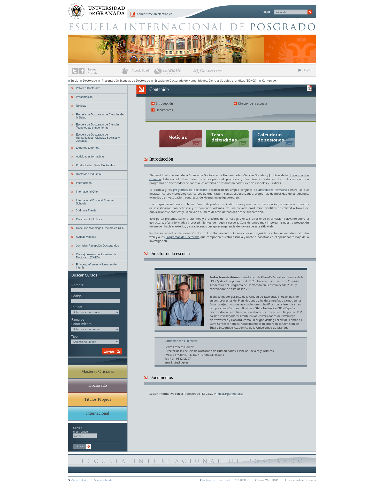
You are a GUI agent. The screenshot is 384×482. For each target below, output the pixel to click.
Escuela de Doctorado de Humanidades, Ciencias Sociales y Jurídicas (98, 137)
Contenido (269, 80)
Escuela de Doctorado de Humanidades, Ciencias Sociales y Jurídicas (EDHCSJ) (206, 80)
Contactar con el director (181, 341)
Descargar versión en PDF (309, 88)
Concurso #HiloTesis (89, 219)
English (308, 70)
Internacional (84, 182)
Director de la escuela (252, 103)
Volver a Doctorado (88, 88)
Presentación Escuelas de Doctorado (126, 80)
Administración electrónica (154, 14)
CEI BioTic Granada (173, 70)
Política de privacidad (215, 480)
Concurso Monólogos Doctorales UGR (100, 228)
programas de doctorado (190, 190)
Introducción (164, 103)
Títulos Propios (97, 399)
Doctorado (90, 80)
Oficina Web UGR (266, 480)
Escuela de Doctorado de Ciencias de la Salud (100, 116)
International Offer (87, 191)
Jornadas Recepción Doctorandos (97, 245)
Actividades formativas (90, 156)
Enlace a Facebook (82, 71)
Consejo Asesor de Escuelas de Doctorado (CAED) (96, 256)
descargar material (230, 394)
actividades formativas (273, 190)
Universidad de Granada (95, 8)
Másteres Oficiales (97, 371)
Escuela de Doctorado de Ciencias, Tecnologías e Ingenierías (98, 126)
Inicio (74, 80)
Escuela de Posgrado (192, 26)
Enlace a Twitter (75, 71)
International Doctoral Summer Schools (95, 202)
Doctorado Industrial (88, 174)
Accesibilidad (105, 480)
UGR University (207, 72)
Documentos (164, 110)
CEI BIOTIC (242, 480)
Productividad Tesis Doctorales (95, 165)
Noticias (81, 105)
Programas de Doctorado (182, 237)
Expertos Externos (87, 147)
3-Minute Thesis (86, 210)
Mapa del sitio (80, 480)
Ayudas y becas (86, 236)
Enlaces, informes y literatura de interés (96, 266)
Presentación (84, 96)
